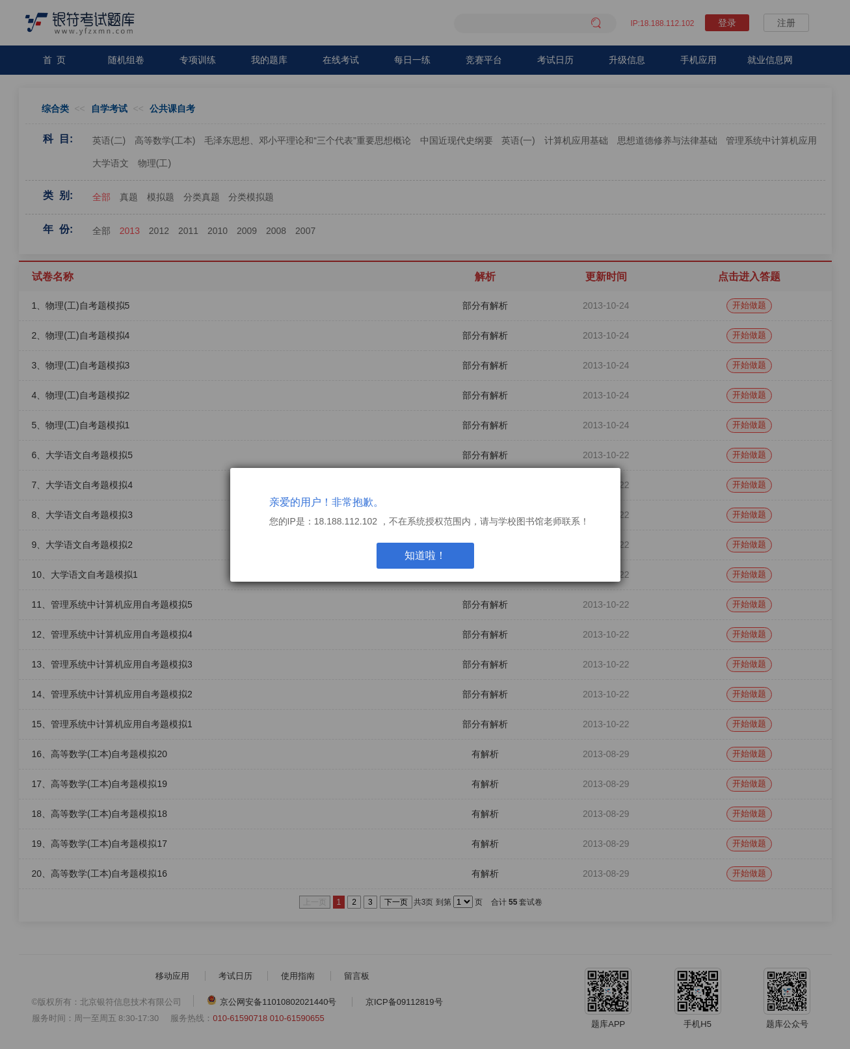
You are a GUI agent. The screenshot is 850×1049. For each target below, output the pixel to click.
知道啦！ (425, 555)
